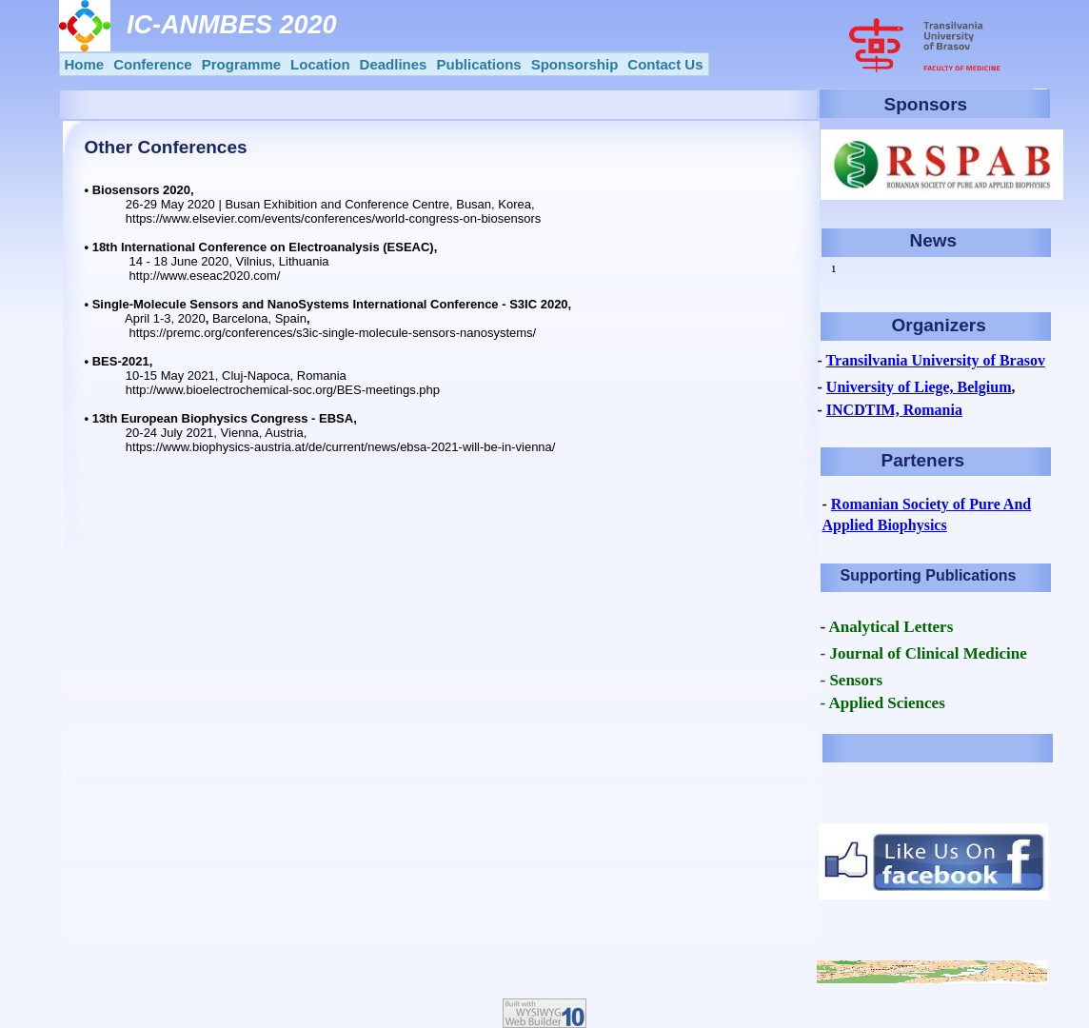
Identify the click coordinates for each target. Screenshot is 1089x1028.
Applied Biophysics (884, 525)
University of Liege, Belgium (919, 387)
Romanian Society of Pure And (931, 504)
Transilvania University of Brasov (935, 360)
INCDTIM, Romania (894, 410)
